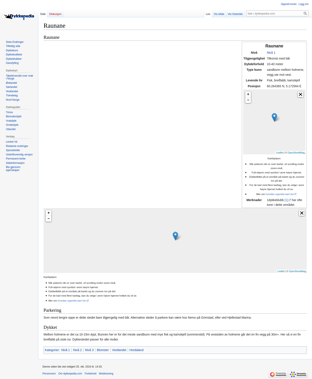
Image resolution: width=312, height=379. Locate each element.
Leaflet (279, 152)
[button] (300, 94)
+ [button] (248, 94)
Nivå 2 (77, 350)
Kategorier (52, 350)
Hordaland (137, 350)
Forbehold (90, 373)
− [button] (248, 100)
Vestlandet (119, 350)
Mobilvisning (106, 373)
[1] (286, 200)
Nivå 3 (89, 350)
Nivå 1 (271, 52)
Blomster (103, 350)
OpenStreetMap (296, 152)
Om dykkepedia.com (70, 373)
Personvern (49, 373)
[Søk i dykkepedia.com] (277, 13)
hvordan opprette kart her (280, 194)
